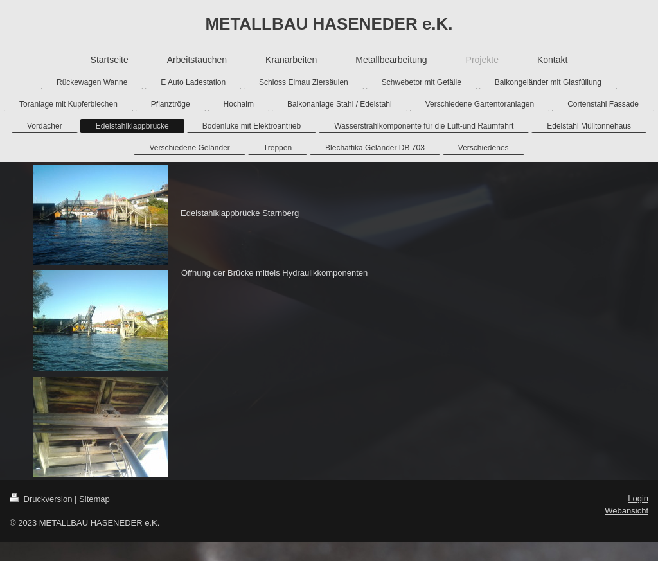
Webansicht (626, 510)
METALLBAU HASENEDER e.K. (328, 23)
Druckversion (42, 499)
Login (638, 498)
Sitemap (94, 499)
